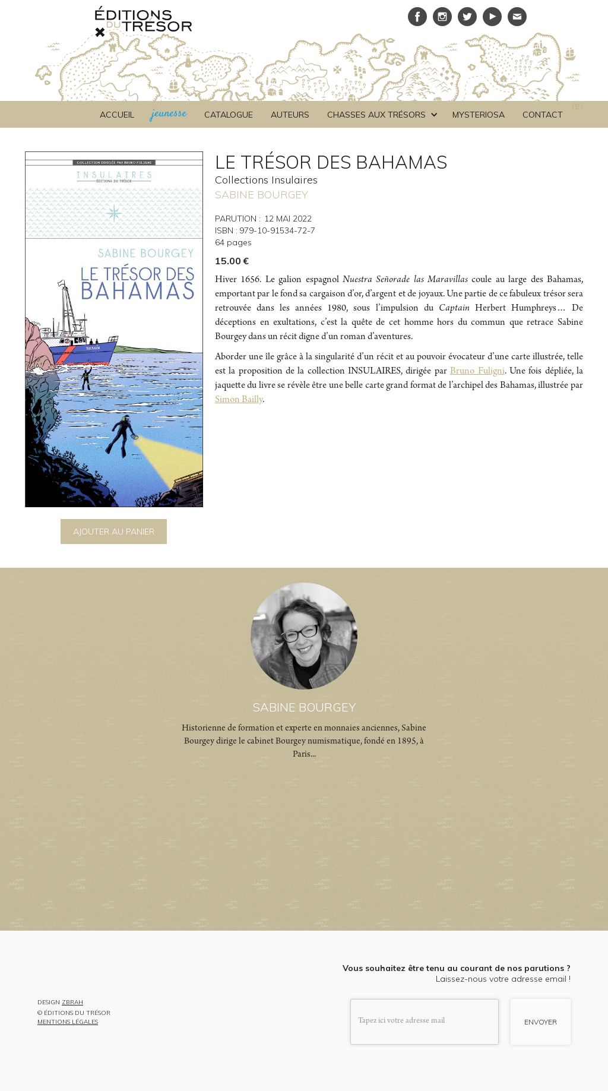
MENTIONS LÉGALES (67, 1022)
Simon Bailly (238, 400)
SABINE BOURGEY (261, 194)
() (577, 107)
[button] (381, 114)
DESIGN (60, 1003)
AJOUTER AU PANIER (113, 531)
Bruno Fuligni (477, 371)
